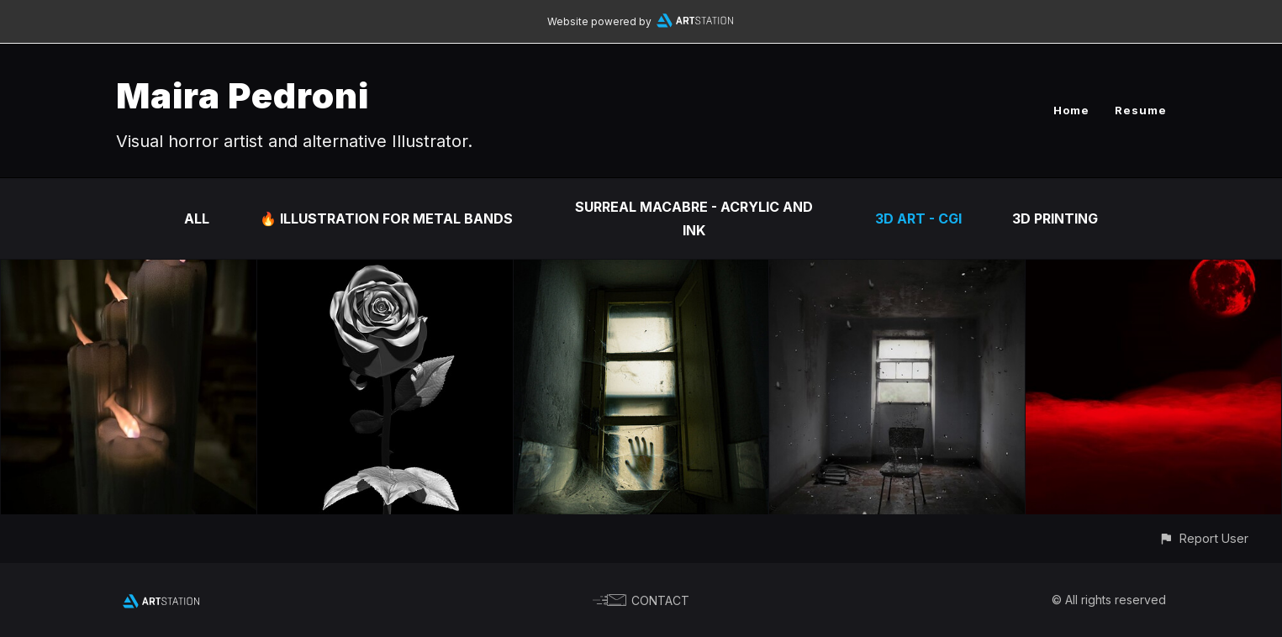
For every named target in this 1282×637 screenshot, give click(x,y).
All (196, 218)
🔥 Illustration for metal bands (386, 218)
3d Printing (1055, 218)
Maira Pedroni (242, 95)
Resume (1141, 110)
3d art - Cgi (918, 218)
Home (1071, 110)
